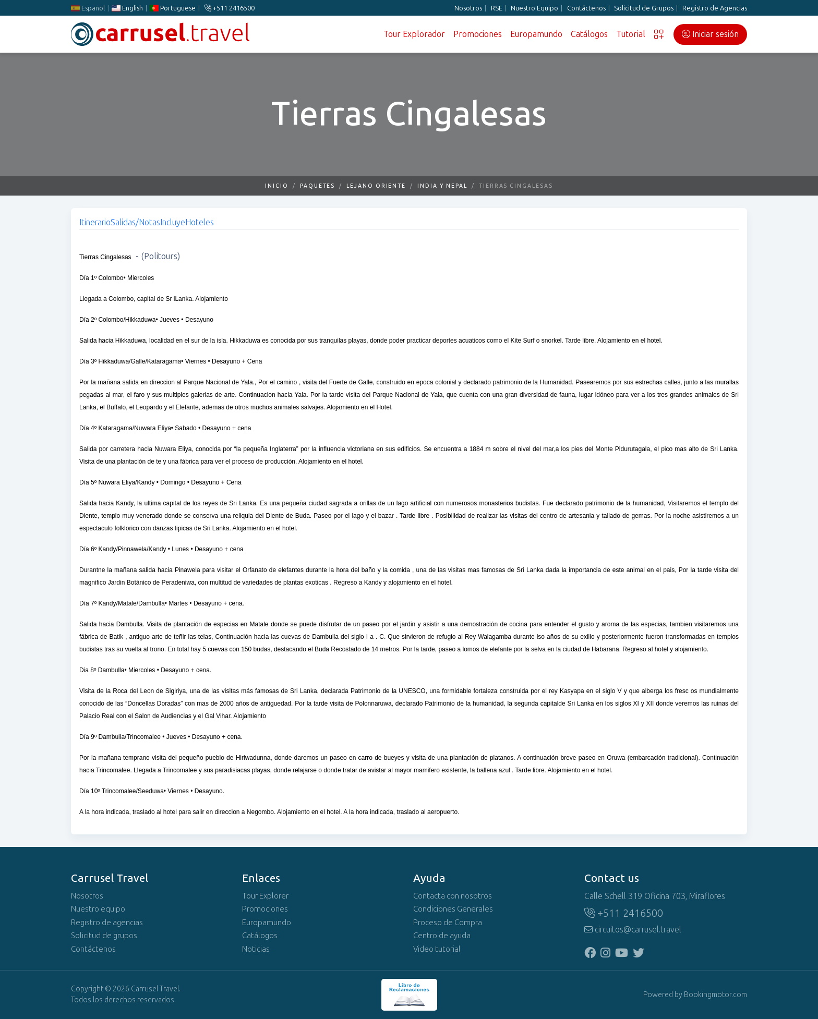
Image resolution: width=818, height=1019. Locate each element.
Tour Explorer (265, 896)
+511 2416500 (229, 8)
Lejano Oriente (376, 186)
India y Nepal (442, 186)
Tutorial (630, 34)
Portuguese (173, 8)
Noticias (256, 949)
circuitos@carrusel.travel (632, 930)
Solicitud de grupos (104, 935)
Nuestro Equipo (534, 8)
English (127, 8)
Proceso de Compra (447, 922)
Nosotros (468, 8)
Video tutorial (437, 949)
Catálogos (589, 34)
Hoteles (199, 222)
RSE (496, 8)
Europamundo (536, 34)
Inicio (276, 186)
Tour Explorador (414, 34)
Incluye (172, 222)
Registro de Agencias (714, 8)
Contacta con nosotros (452, 896)
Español (88, 8)
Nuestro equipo (98, 909)
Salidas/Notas (135, 222)
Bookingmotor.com (715, 994)
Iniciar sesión (710, 34)
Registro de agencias (107, 922)
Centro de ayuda (442, 935)
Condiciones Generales (453, 909)
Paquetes (317, 186)
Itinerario (95, 222)
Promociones (477, 34)
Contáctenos (586, 8)
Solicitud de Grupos (643, 8)
